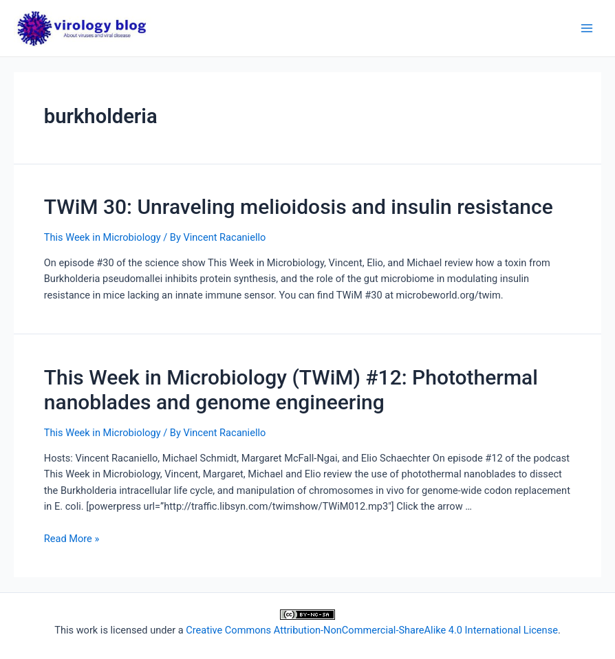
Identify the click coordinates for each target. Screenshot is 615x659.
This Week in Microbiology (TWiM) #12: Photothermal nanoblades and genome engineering (291, 390)
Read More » (72, 538)
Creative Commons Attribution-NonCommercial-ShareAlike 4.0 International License (372, 630)
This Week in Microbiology (102, 237)
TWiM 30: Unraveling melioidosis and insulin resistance (298, 207)
